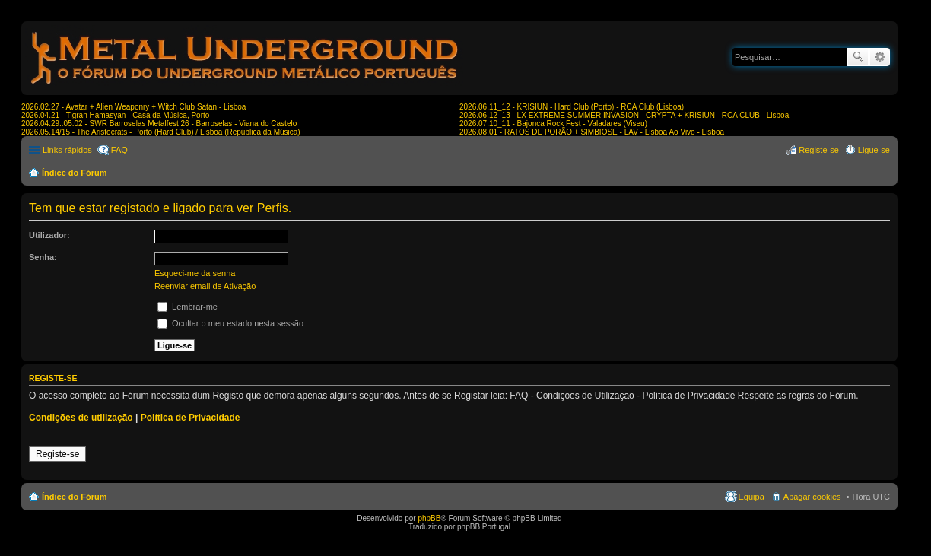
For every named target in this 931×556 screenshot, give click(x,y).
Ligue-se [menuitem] (874, 149)
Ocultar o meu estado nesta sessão (230, 323)
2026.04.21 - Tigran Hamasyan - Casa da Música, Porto (115, 115)
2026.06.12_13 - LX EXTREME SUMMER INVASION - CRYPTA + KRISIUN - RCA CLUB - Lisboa (624, 115)
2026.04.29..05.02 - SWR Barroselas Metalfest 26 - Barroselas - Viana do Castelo (159, 123)
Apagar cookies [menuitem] (812, 496)
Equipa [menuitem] (751, 496)
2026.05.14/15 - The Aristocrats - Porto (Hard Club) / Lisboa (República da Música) (160, 132)
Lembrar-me (187, 306)
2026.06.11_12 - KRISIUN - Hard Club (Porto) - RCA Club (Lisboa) (571, 107)
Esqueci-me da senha (194, 273)
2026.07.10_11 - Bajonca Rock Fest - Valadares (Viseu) (553, 123)
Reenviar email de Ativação (205, 286)
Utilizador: (49, 235)
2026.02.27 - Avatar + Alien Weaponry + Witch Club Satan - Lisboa (133, 107)
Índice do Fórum (74, 172)
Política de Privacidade (190, 417)
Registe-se (57, 454)
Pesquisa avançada (879, 57)
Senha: (43, 257)
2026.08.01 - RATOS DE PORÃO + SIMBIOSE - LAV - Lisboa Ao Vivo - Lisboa (591, 132)
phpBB (429, 518)
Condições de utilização (81, 417)
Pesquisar (858, 57)
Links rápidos (67, 149)
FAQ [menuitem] (119, 149)
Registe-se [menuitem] (819, 149)
